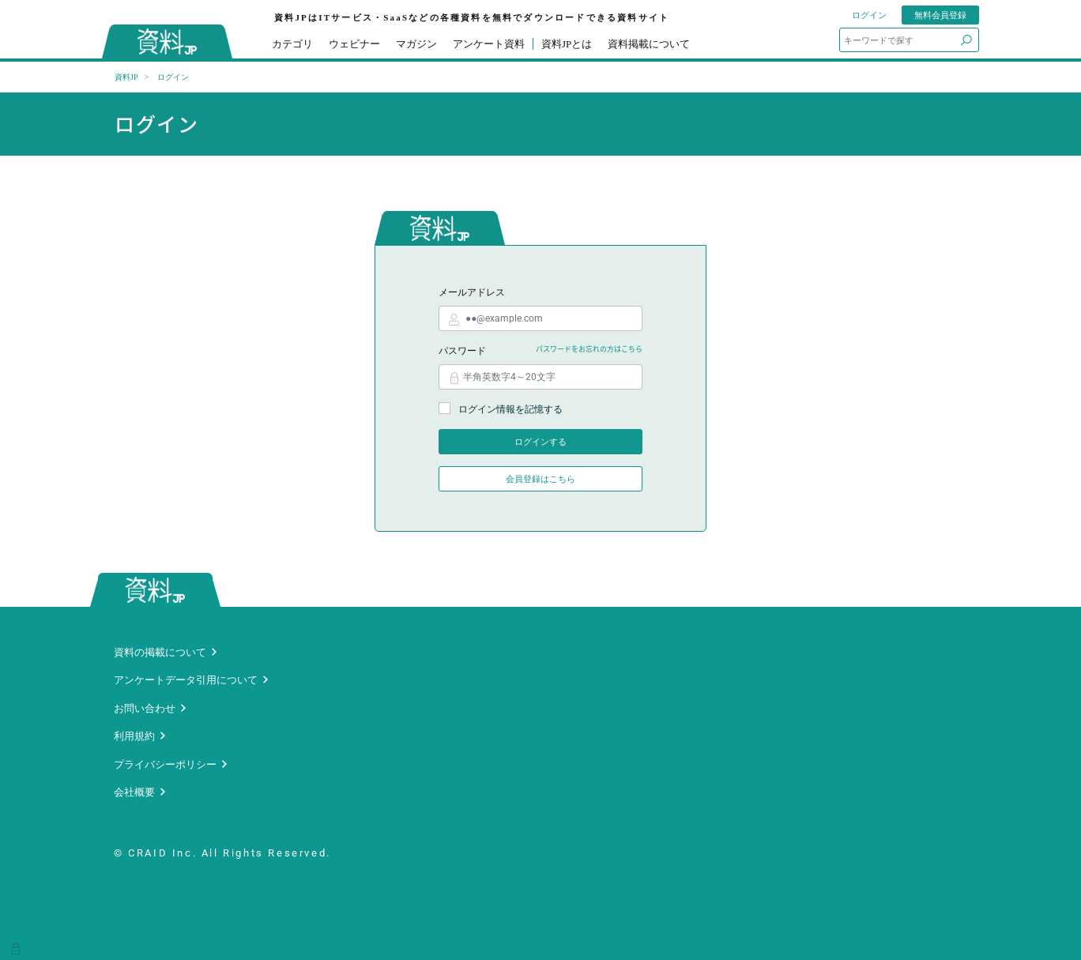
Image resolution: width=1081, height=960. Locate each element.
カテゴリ (292, 44)
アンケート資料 (489, 44)
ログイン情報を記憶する (501, 408)
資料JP (126, 77)
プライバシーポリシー (165, 764)
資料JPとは (566, 44)
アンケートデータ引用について (186, 680)
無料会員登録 (940, 15)
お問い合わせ (144, 708)
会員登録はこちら (540, 479)
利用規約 (134, 736)
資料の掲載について (160, 652)
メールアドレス (472, 292)
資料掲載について (649, 44)
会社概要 (134, 792)
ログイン (869, 15)
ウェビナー (354, 44)
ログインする (540, 441)
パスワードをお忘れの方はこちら (589, 349)
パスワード (462, 350)
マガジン (416, 44)
